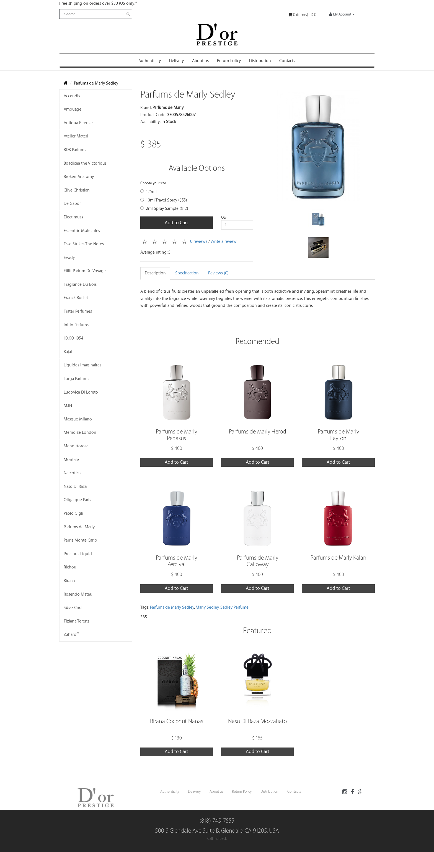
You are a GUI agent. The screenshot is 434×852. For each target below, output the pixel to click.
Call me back (217, 838)
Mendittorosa (76, 446)
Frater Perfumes (78, 311)
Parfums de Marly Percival (176, 561)
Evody (69, 257)
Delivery (176, 60)
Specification (187, 273)
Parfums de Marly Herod (257, 431)
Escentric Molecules (82, 230)
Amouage (72, 109)
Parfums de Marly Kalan (338, 558)
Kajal (68, 352)
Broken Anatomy (79, 176)
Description (155, 273)
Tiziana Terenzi (77, 621)
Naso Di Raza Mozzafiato (257, 721)
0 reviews (198, 241)
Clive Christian (77, 190)
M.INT (69, 405)
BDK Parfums (75, 149)
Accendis (72, 96)
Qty (223, 217)
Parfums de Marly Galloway (257, 561)
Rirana (69, 580)
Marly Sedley (207, 607)
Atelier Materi (76, 136)
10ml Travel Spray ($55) (163, 200)
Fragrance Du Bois (80, 284)
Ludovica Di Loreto (81, 392)
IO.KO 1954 (73, 338)
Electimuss (73, 217)
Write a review (224, 241)
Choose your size (153, 183)
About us (200, 60)
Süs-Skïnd (73, 607)
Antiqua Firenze (78, 123)
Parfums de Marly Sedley (96, 83)
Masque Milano (78, 419)
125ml (148, 191)
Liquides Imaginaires (82, 365)
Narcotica (72, 473)
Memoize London (80, 432)
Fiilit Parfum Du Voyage (85, 271)
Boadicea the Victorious (85, 163)
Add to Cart (176, 222)
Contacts (287, 60)
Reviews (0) (218, 273)
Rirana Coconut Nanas (176, 721)
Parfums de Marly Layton (338, 435)
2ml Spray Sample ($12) (164, 208)
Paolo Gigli (73, 513)
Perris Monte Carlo (80, 540)
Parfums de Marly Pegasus (176, 435)
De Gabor (72, 203)
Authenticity (149, 60)
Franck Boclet (76, 297)
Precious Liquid (78, 554)
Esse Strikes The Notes (84, 244)
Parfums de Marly (79, 527)
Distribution (260, 60)
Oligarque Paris (77, 500)
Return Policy (229, 60)
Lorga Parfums (76, 378)
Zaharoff (71, 634)
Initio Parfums (76, 325)
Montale (71, 459)
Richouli (71, 567)
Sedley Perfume (234, 607)
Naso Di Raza (75, 486)
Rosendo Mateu (78, 594)
